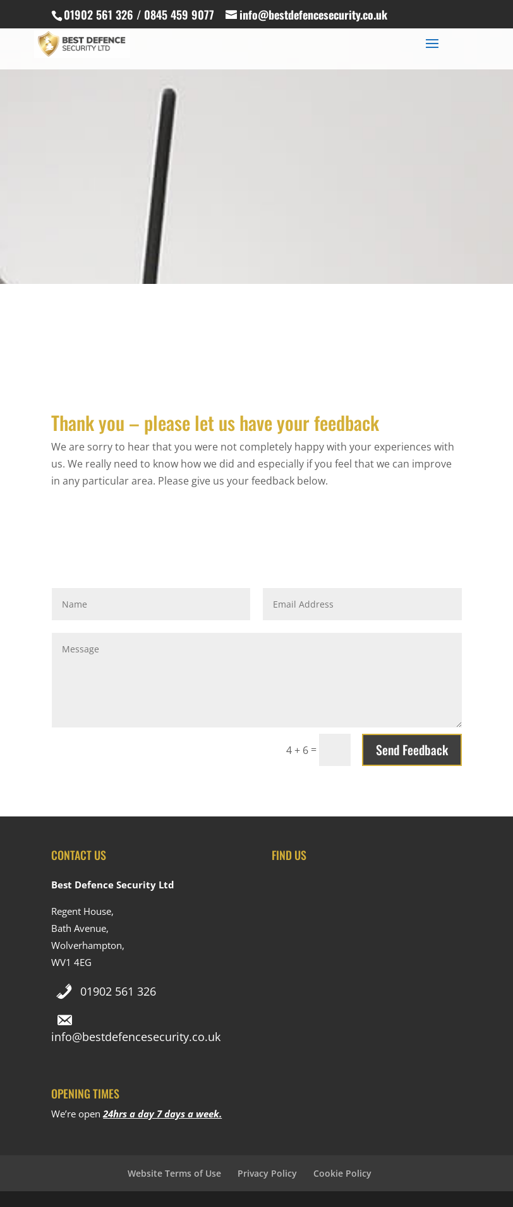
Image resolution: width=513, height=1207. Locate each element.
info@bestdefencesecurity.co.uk (135, 1036)
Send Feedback (412, 749)
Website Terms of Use (174, 1173)
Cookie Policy (342, 1173)
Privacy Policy (267, 1173)
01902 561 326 (118, 991)
